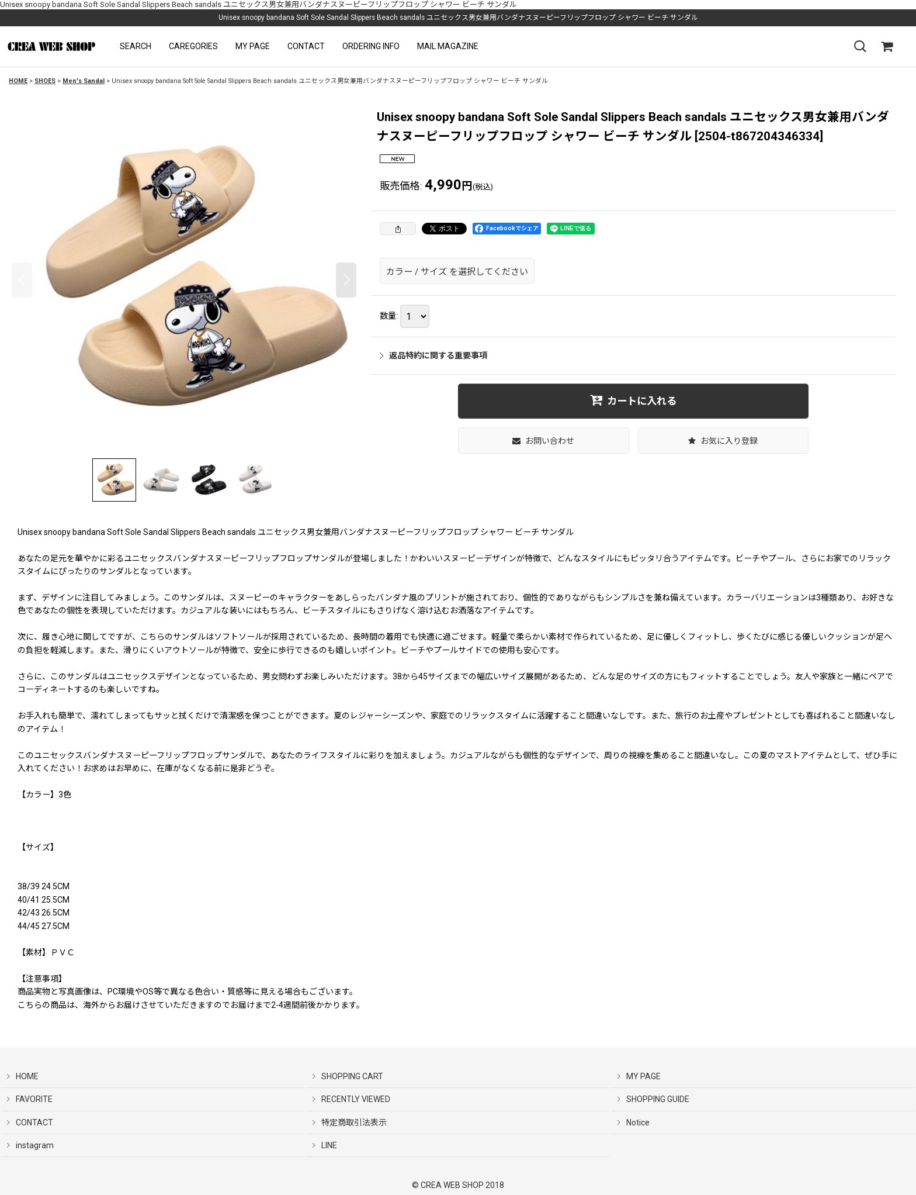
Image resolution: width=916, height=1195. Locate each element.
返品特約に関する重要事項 (433, 355)
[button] (135, 46)
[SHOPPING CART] (886, 46)
